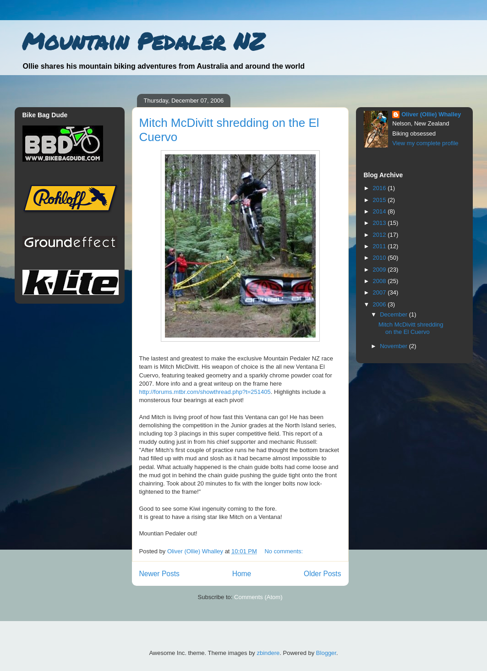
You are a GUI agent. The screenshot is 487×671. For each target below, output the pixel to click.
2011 (380, 246)
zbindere (268, 652)
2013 (380, 222)
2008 (380, 281)
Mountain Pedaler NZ (143, 41)
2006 (380, 304)
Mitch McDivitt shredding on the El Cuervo (410, 328)
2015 (380, 199)
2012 (380, 234)
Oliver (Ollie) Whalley (431, 114)
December (394, 314)
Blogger (326, 652)
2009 (380, 269)
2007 (380, 292)
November (394, 346)
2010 (380, 257)
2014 (380, 211)
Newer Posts (159, 574)
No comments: (284, 551)
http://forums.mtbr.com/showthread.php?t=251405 (205, 391)
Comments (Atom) (258, 597)
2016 (380, 188)
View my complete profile (425, 143)
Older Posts (322, 574)
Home (242, 574)
